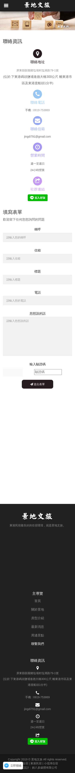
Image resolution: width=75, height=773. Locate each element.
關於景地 (37, 609)
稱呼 (37, 229)
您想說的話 (38, 313)
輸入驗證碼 (38, 364)
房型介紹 (37, 618)
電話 (37, 292)
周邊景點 (37, 635)
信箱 (37, 250)
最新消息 (37, 626)
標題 (37, 271)
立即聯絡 (16, 765)
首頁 (37, 601)
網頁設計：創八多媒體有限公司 (37, 767)
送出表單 (37, 384)
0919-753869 (41, 110)
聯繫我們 (37, 643)
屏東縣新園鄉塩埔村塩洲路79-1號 (37, 70)
